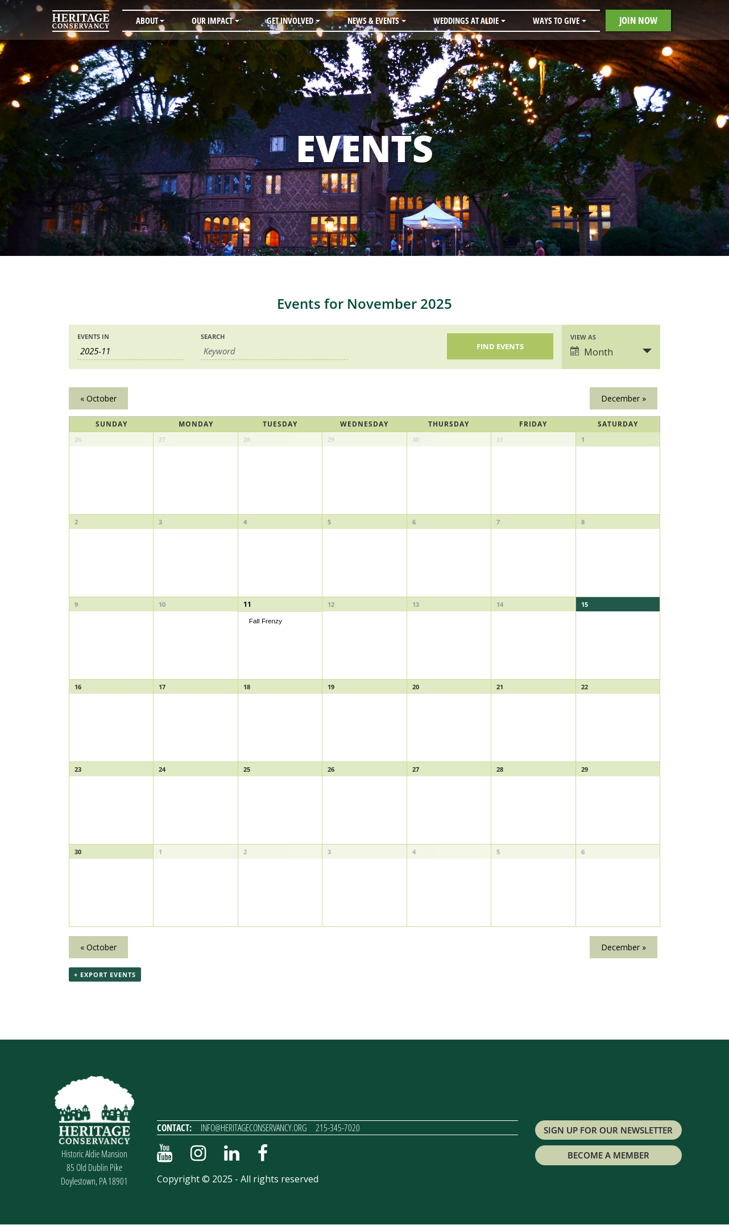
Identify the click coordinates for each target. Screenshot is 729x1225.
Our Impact (212, 20)
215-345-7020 (338, 1127)
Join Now (638, 20)
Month (591, 352)
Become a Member (608, 1155)
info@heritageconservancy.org (253, 1127)
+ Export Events (105, 975)
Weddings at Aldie (466, 20)
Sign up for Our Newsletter (608, 1130)
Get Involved (290, 20)
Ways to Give (556, 20)
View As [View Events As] (583, 337)
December (623, 398)
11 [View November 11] (246, 604)
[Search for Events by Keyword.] (274, 351)
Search (213, 336)
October (98, 398)
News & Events (373, 20)
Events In (93, 336)
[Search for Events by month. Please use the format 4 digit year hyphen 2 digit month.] (130, 351)
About (147, 20)
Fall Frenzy (265, 620)
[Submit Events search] (500, 346)
